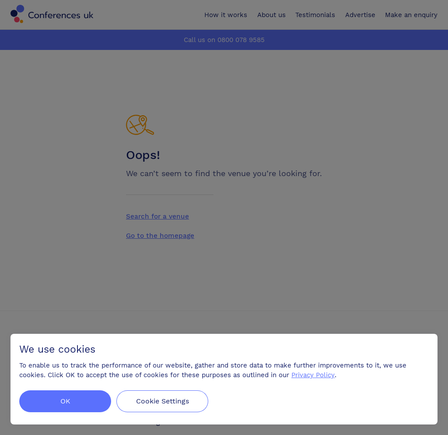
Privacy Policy (313, 375)
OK (65, 401)
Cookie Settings (162, 401)
